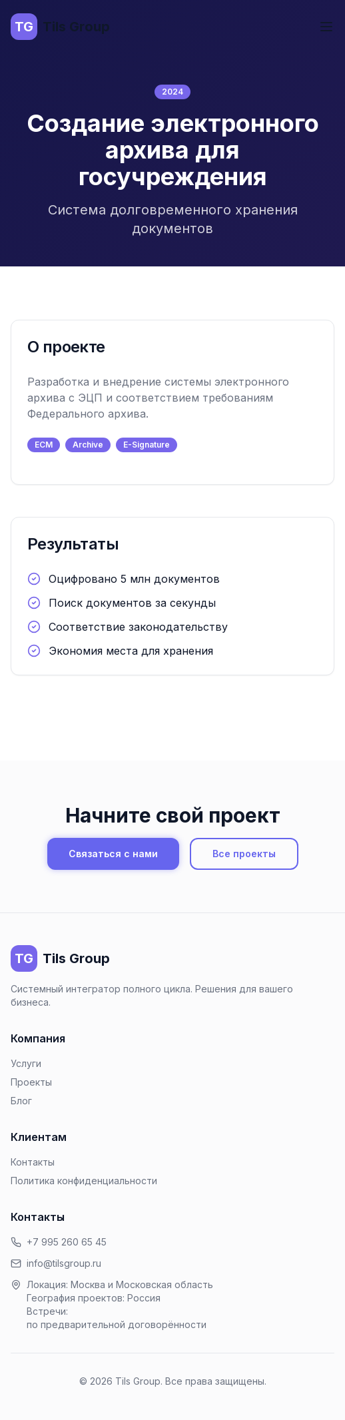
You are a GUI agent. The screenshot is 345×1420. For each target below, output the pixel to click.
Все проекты (244, 853)
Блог (21, 1100)
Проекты (31, 1082)
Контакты (33, 1162)
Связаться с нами (113, 853)
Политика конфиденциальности (84, 1180)
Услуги (26, 1063)
